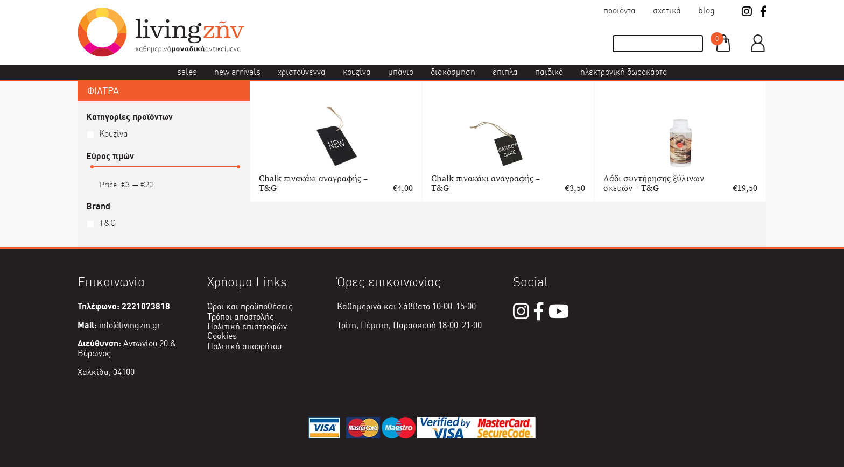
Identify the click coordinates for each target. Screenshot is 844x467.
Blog (706, 10)
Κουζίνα (357, 72)
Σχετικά (667, 10)
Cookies (222, 336)
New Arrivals (237, 72)
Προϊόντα (619, 10)
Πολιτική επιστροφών (247, 326)
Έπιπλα (505, 72)
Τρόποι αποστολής (240, 317)
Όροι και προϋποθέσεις (250, 306)
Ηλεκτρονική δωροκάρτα (623, 72)
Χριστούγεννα (302, 72)
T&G (107, 223)
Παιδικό (549, 72)
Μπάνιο (400, 72)
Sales (187, 72)
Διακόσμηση (453, 72)
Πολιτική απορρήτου (244, 346)
